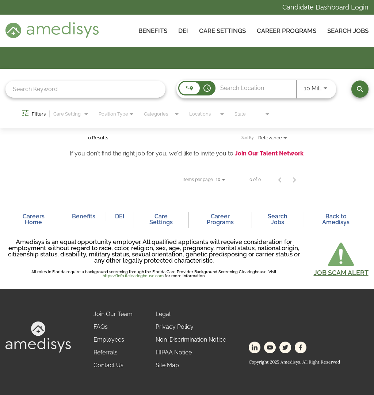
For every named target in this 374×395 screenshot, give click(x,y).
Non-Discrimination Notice (191, 339)
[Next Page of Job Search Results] (294, 179)
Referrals (106, 352)
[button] (341, 258)
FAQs (101, 326)
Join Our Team (113, 314)
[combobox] (85, 89)
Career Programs (286, 30)
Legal (163, 314)
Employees (109, 339)
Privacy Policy (175, 326)
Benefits (152, 30)
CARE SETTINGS (222, 30)
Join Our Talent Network (269, 153)
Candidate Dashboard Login (325, 7)
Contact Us (108, 365)
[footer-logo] (38, 350)
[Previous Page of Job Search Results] (279, 179)
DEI (183, 30)
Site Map (167, 365)
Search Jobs (348, 30)
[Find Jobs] (360, 89)
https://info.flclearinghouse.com (133, 276)
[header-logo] (52, 36)
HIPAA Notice (174, 352)
